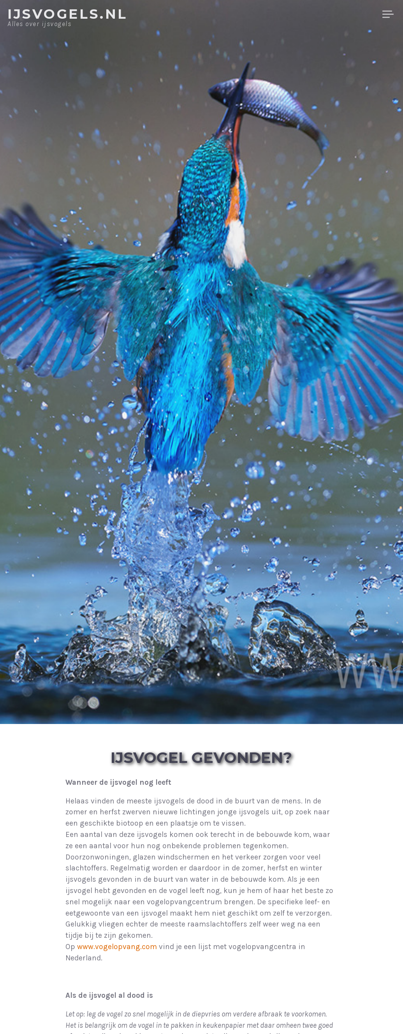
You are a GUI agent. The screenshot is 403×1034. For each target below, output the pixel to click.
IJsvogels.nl (67, 14)
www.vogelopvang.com (117, 946)
